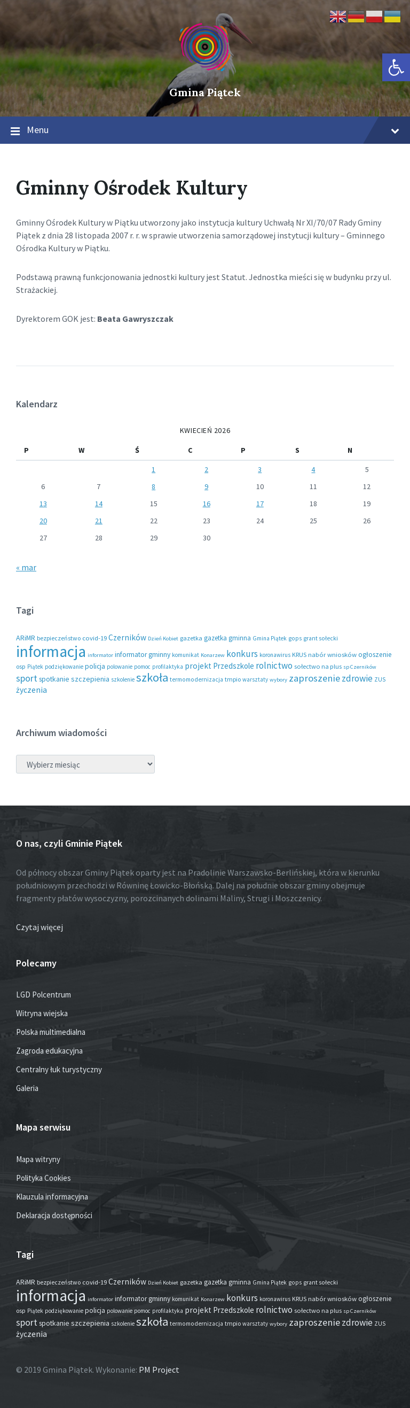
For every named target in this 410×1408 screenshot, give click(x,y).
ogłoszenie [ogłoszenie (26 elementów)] (375, 654)
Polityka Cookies (43, 1178)
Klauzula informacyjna (52, 1197)
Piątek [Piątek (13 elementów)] (35, 666)
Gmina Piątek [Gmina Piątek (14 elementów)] (270, 638)
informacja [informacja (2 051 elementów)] (51, 651)
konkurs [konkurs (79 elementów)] (242, 654)
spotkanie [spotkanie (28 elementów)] (54, 679)
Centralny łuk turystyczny (59, 1069)
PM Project (159, 1369)
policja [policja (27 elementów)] (95, 666)
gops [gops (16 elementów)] (295, 638)
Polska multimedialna (50, 1032)
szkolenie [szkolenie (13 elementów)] (123, 679)
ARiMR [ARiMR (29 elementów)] (25, 638)
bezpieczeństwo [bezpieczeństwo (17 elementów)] (59, 638)
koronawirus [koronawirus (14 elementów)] (274, 655)
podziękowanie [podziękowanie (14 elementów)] (64, 666)
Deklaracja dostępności (54, 1215)
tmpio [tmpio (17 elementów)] (233, 679)
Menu (205, 130)
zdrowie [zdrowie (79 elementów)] (357, 678)
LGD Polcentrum (43, 994)
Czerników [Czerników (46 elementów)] (127, 637)
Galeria (27, 1088)
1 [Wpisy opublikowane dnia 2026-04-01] (153, 469)
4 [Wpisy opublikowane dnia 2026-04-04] (313, 469)
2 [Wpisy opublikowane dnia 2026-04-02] (206, 469)
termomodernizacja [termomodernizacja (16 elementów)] (196, 679)
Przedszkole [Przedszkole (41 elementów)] (233, 666)
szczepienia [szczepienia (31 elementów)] (90, 679)
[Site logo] (205, 74)
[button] (396, 67)
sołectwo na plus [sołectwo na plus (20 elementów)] (318, 666)
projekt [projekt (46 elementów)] (198, 666)
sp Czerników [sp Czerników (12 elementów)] (359, 666)
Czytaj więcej (39, 927)
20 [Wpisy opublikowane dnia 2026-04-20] (43, 520)
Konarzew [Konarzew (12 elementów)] (213, 655)
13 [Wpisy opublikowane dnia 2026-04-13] (43, 503)
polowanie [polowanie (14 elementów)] (119, 666)
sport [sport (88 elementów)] (26, 678)
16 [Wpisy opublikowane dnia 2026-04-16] (206, 503)
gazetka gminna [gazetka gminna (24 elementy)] (227, 638)
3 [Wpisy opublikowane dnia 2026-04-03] (260, 469)
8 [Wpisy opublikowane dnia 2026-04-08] (153, 486)
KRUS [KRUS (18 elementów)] (299, 655)
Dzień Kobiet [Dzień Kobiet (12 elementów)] (163, 638)
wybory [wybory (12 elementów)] (278, 679)
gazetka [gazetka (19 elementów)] (191, 638)
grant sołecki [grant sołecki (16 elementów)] (320, 638)
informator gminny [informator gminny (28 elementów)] (142, 654)
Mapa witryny (38, 1159)
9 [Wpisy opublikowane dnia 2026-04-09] (206, 486)
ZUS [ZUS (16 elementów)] (379, 679)
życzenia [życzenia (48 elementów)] (31, 690)
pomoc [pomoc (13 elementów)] (142, 666)
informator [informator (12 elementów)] (100, 655)
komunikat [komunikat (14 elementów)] (185, 655)
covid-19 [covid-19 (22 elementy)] (94, 637)
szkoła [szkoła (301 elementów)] (152, 677)
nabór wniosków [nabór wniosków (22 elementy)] (332, 654)
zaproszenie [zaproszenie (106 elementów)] (314, 678)
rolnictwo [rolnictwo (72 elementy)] (274, 665)
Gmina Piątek (205, 92)
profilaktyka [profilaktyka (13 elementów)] (167, 666)
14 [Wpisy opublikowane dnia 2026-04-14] (98, 503)
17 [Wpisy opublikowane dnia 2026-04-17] (260, 503)
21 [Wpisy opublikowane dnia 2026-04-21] (98, 520)
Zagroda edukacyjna (49, 1051)
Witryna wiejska (42, 1013)
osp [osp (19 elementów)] (21, 666)
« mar (26, 567)
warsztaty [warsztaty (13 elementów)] (255, 679)
